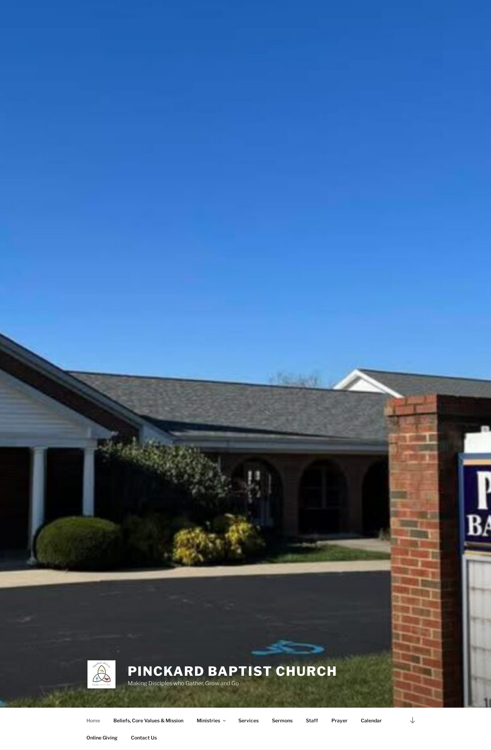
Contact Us (144, 738)
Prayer (339, 720)
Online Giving (102, 738)
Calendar (371, 720)
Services (248, 720)
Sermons (282, 720)
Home (93, 720)
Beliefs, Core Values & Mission (148, 720)
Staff (312, 720)
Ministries (212, 720)
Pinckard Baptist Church (232, 671)
